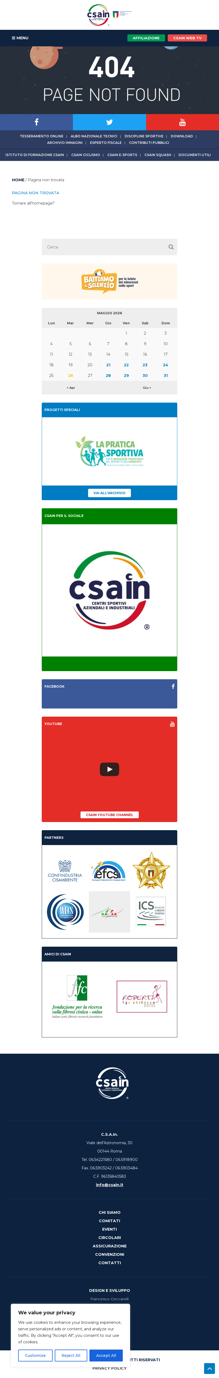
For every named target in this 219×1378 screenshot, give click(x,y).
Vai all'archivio (109, 493)
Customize (35, 1355)
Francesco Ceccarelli (109, 1298)
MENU (20, 38)
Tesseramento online (41, 136)
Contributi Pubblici (149, 143)
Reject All (71, 1355)
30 (145, 375)
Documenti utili (195, 155)
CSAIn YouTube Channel (109, 815)
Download (182, 136)
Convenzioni (109, 1254)
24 (165, 365)
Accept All (106, 1355)
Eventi (109, 1229)
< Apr (71, 388)
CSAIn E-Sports (122, 155)
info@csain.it (109, 1184)
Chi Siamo (110, 1212)
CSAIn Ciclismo (85, 155)
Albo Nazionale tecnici (94, 136)
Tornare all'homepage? (33, 203)
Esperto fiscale (106, 143)
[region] (70, 1335)
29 (126, 375)
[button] (171, 247)
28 (108, 375)
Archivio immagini (65, 143)
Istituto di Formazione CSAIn (34, 155)
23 (145, 365)
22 (126, 365)
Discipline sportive (144, 136)
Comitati (109, 1220)
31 (166, 375)
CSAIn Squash (157, 155)
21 (108, 365)
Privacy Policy (109, 1368)
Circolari (109, 1237)
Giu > (147, 388)
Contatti (109, 1262)
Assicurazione (110, 1246)
